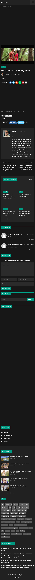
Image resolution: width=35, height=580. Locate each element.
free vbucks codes (8, 548)
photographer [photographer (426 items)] (14, 513)
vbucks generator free (10, 565)
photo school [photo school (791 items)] (21, 519)
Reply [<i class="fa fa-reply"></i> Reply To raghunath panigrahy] (31, 250)
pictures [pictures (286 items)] (12, 522)
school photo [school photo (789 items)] (23, 525)
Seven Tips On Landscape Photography (19, 456)
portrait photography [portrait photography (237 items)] (26, 522)
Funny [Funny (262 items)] (3, 510)
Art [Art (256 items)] (2, 504)
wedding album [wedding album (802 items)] (5, 533)
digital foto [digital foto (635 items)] (4, 507)
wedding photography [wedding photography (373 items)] (16, 533)
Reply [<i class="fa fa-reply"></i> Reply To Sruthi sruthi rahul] (31, 239)
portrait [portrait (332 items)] (18, 522)
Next (10, 219)
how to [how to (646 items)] (8, 510)
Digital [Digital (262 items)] (26, 504)
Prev (5, 219)
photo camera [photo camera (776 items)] (5, 513)
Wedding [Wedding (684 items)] (22, 531)
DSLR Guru (4, 2)
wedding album (8, 115)
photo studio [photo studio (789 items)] (5, 522)
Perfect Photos (7, 435)
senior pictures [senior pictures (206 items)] (23, 528)
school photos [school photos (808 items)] (5, 528)
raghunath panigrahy (15, 244)
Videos (4, 66)
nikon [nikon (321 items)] (13, 510)
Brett (4, 560)
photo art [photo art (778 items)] (24, 510)
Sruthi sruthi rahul (14, 234)
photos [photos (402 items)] (13, 519)
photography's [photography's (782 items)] (5, 516)
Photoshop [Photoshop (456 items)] (28, 519)
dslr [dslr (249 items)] (14, 507)
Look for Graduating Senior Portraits (19, 478)
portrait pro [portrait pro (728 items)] (4, 525)
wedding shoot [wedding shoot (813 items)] (5, 536)
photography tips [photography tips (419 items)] (6, 519)
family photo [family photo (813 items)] (25, 507)
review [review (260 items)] (10, 525)
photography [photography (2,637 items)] (22, 513)
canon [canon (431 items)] (21, 504)
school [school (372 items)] (16, 525)
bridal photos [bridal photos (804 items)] (9, 504)
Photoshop (6, 438)
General (5, 432)
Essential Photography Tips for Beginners (20, 464)
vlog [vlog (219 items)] (17, 531)
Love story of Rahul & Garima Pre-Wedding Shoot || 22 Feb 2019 (25, 167)
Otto (4, 556)
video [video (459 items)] (12, 531)
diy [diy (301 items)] (10, 507)
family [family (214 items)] (18, 507)
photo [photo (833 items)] (18, 510)
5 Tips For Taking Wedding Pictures (18, 486)
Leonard (5, 553)
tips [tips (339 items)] (3, 531)
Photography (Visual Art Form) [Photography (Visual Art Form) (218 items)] (18, 516)
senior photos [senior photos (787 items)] (14, 528)
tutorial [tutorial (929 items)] (7, 531)
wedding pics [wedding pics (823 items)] (27, 533)
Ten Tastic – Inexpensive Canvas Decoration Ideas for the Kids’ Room (14, 557)
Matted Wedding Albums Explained (21, 553)
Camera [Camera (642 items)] (16, 504)
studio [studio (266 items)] (30, 528)
